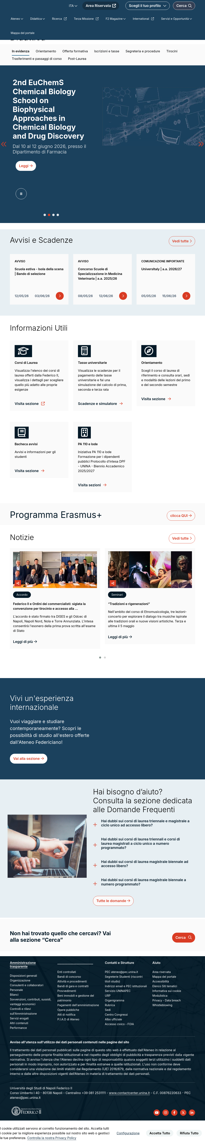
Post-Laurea (77, 81)
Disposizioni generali (23, 998)
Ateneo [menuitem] (16, 41)
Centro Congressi (116, 1037)
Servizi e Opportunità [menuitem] (175, 41)
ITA (95, 13)
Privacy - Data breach (166, 1022)
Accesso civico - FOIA (119, 1046)
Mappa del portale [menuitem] (22, 55)
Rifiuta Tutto (189, 1133)
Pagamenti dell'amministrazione (78, 1027)
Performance (18, 1050)
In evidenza (20, 73)
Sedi (108, 1032)
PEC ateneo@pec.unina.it (121, 994)
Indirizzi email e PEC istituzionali (126, 1008)
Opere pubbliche (68, 1032)
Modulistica (159, 1018)
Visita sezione (27, 426)
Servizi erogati (19, 1040)
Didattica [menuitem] (36, 41)
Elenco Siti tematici (164, 1008)
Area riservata (161, 994)
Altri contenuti (19, 1045)
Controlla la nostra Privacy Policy (51, 1138)
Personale (16, 1012)
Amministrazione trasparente (23, 987)
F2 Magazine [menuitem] (114, 41)
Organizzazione (20, 1002)
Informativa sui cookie (166, 1013)
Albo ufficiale (113, 1041)
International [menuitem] (143, 41)
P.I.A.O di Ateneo (68, 1041)
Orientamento (46, 73)
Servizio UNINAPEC (118, 1013)
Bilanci (14, 1017)
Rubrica (110, 1027)
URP (107, 1018)
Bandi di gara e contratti (73, 1008)
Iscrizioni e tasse (106, 73)
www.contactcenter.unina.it (129, 1115)
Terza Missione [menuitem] (86, 41)
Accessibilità (160, 1003)
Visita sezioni (90, 507)
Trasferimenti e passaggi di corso (37, 81)
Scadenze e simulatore (98, 426)
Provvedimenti (66, 1013)
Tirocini (171, 73)
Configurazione (128, 1133)
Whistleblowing (162, 1027)
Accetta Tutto (159, 1133)
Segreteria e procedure (142, 73)
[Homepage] (45, 13)
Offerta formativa (75, 73)
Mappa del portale (164, 999)
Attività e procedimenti (72, 1003)
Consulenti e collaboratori (26, 1007)
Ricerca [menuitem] (59, 41)
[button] (45, 237)
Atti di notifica (66, 1037)
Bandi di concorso (69, 999)
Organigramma (114, 1022)
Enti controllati (66, 994)
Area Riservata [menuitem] (124, 13)
